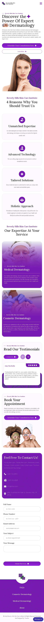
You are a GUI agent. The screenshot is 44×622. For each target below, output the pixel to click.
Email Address (9, 524)
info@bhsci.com (12, 486)
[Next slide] (28, 356)
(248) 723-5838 (13, 480)
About (22, 608)
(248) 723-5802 (12, 474)
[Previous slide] (22, 356)
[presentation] (16, 557)
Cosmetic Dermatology (22, 594)
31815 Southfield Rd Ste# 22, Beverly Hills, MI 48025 (22, 494)
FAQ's (22, 587)
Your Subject (8, 533)
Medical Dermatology (22, 601)
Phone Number (9, 514)
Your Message (8, 543)
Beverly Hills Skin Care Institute (16, 616)
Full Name (7, 504)
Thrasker (26, 618)
